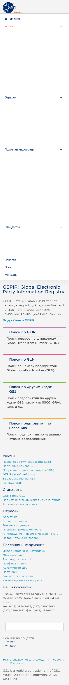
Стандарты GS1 (14, 495)
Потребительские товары (21, 537)
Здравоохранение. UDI (19, 478)
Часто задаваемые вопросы (23, 580)
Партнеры (10, 571)
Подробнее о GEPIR (18, 320)
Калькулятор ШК (15, 567)
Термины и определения (20, 504)
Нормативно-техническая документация (31, 499)
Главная (14, 18)
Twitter (9, 641)
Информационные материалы (24, 550)
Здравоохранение (15, 521)
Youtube (9, 646)
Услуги (9, 26)
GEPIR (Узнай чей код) (19, 474)
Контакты (11, 274)
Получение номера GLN (20, 466)
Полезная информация (20, 149)
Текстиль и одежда (16, 525)
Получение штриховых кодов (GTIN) (28, 470)
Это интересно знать (18, 576)
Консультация (12, 482)
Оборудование (13, 555)
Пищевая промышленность (22, 529)
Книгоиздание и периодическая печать (30, 533)
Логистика (10, 516)
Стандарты (12, 227)
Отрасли (10, 97)
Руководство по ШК (17, 559)
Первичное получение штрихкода (27, 461)
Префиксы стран (14, 563)
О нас (9, 267)
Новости (10, 260)
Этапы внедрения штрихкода (24, 659)
